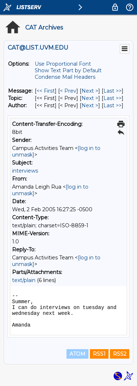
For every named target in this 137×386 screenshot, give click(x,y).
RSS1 (99, 354)
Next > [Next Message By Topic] (89, 98)
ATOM (77, 354)
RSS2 (119, 354)
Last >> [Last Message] (112, 91)
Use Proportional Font (63, 64)
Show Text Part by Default (68, 70)
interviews (25, 170)
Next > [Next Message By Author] (89, 105)
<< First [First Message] (46, 91)
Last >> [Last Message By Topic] (112, 98)
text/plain (23, 280)
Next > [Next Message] (89, 91)
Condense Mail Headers (65, 77)
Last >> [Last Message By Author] (112, 105)
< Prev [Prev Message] (68, 91)
